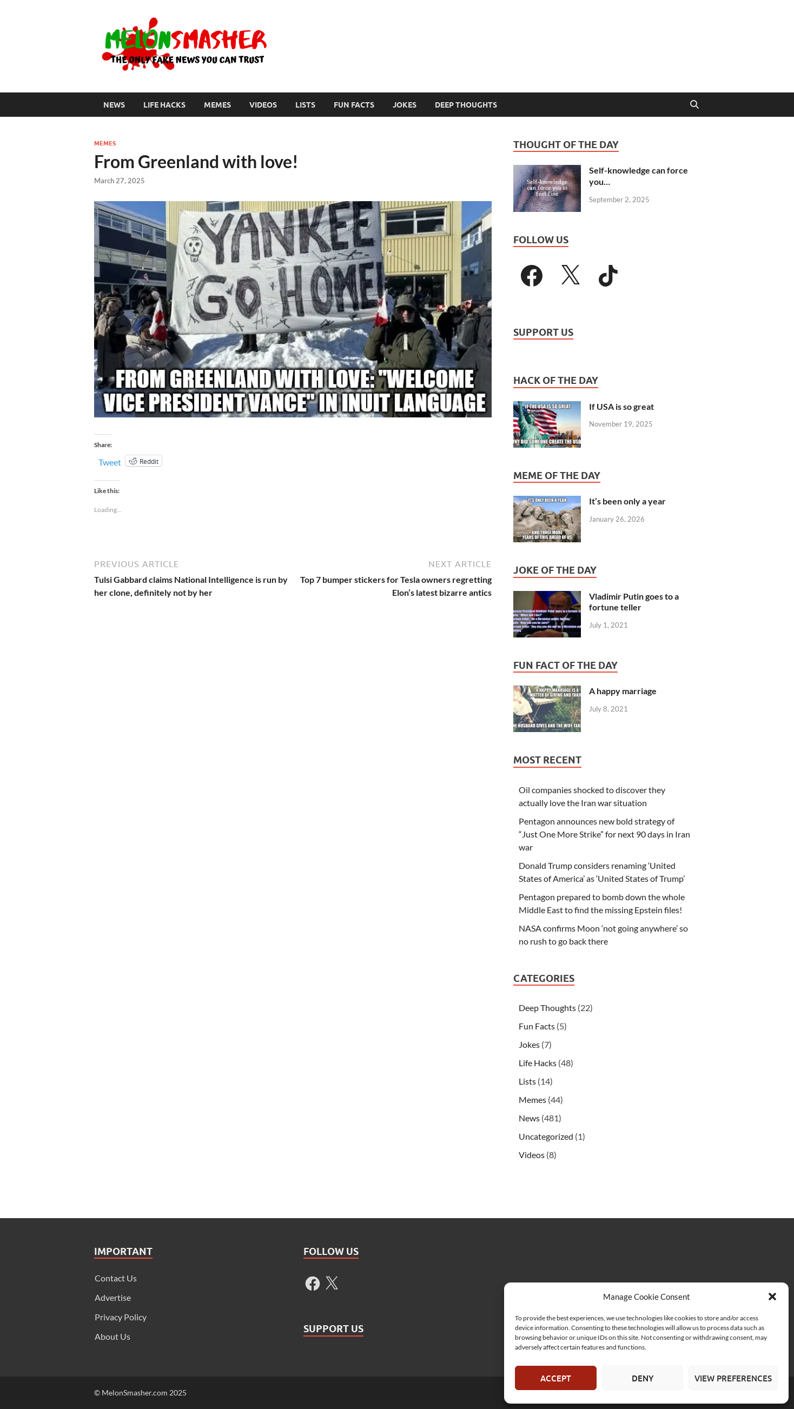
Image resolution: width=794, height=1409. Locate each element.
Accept (555, 1378)
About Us (112, 1336)
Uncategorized (546, 1136)
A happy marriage (623, 691)
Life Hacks (164, 105)
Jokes (404, 105)
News (114, 105)
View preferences (733, 1378)
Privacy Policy (121, 1317)
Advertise (113, 1297)
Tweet (109, 461)
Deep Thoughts (466, 105)
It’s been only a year (627, 501)
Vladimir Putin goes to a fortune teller (634, 602)
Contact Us (116, 1278)
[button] (772, 1296)
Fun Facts (354, 105)
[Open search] (694, 104)
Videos (263, 105)
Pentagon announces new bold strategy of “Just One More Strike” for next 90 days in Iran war (604, 834)
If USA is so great (621, 406)
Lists (305, 105)
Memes (217, 105)
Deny (642, 1378)
